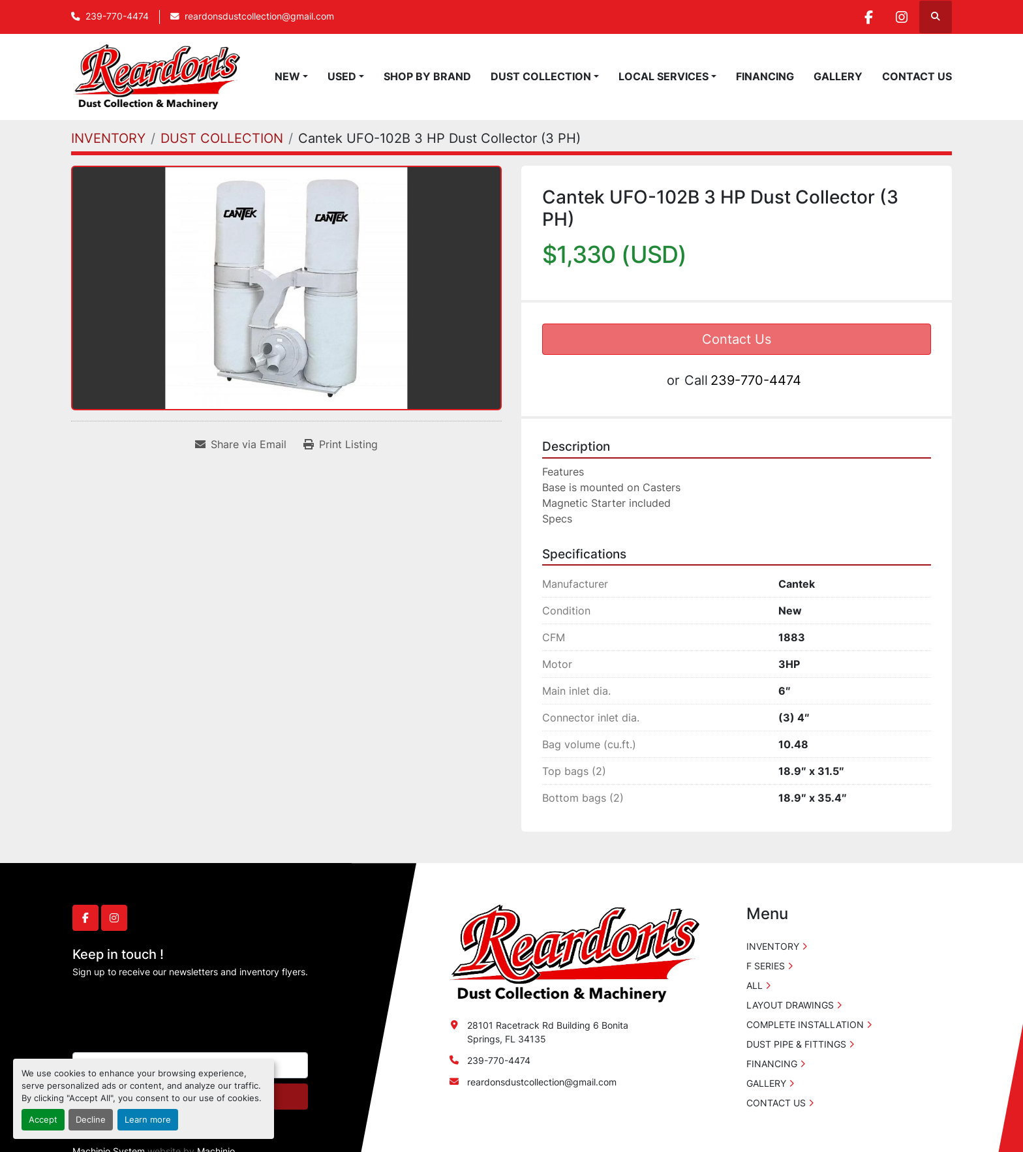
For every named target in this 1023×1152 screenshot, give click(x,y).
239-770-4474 (117, 16)
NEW (287, 76)
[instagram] (901, 17)
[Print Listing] (340, 444)
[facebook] (868, 17)
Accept (43, 1120)
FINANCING (765, 76)
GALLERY (838, 76)
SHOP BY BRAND (427, 76)
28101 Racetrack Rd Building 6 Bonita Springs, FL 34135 (547, 1032)
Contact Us (736, 339)
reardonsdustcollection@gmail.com (259, 16)
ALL (754, 985)
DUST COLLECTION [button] (541, 76)
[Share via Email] (241, 444)
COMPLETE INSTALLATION (805, 1024)
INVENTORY (772, 946)
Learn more (148, 1120)
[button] (291, 76)
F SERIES (765, 965)
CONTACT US (917, 76)
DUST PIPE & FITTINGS (796, 1044)
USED (342, 76)
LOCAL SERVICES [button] (663, 76)
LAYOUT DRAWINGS (790, 1004)
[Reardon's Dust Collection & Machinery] (572, 952)
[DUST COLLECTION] (221, 138)
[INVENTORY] (108, 138)
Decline (91, 1120)
